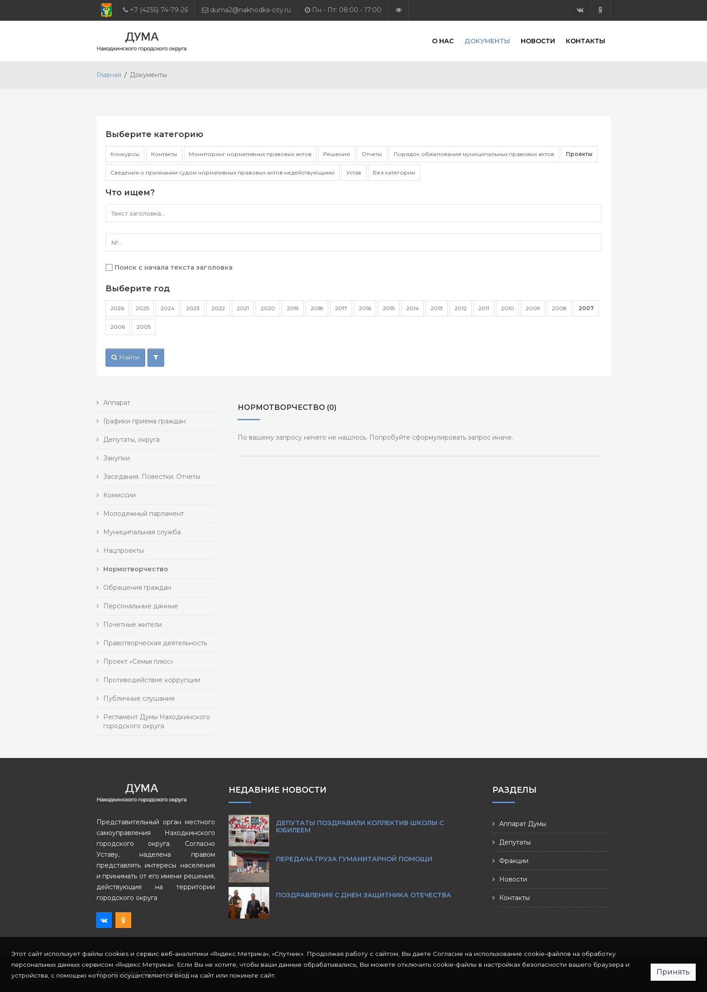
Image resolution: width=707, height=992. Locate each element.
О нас (443, 41)
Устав (353, 172)
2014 (412, 308)
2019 (293, 308)
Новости (538, 41)
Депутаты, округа (131, 440)
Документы (487, 41)
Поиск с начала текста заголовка (174, 267)
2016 (365, 308)
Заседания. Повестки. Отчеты (151, 477)
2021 (243, 308)
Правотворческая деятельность (155, 643)
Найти (125, 357)
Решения (336, 154)
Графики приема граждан (144, 421)
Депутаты (515, 842)
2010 (507, 308)
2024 (167, 308)
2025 (142, 308)
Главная (108, 75)
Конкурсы (124, 154)
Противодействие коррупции (151, 680)
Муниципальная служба (142, 532)
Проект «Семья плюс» (138, 661)
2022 (218, 308)
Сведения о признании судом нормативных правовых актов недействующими (222, 172)
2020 (268, 308)
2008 (559, 308)
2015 (389, 308)
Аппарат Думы (522, 824)
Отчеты (372, 154)
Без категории (394, 172)
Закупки (116, 458)
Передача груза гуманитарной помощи (354, 859)
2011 (483, 308)
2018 (317, 308)
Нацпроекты (123, 551)
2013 (437, 308)
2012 (460, 308)
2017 (341, 308)
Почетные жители (132, 624)
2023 (193, 308)
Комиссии (119, 495)
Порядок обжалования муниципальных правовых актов (474, 154)
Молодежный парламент (143, 514)
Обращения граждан (137, 587)
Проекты (579, 154)
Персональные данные (140, 606)
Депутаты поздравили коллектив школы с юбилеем (360, 826)
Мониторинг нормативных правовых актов (250, 154)
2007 (586, 308)
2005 (144, 326)
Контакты (585, 41)
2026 (117, 308)
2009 (533, 308)
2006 (117, 326)
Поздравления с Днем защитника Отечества (363, 895)
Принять (673, 972)
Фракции (513, 861)
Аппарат (116, 403)
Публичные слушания (138, 698)
